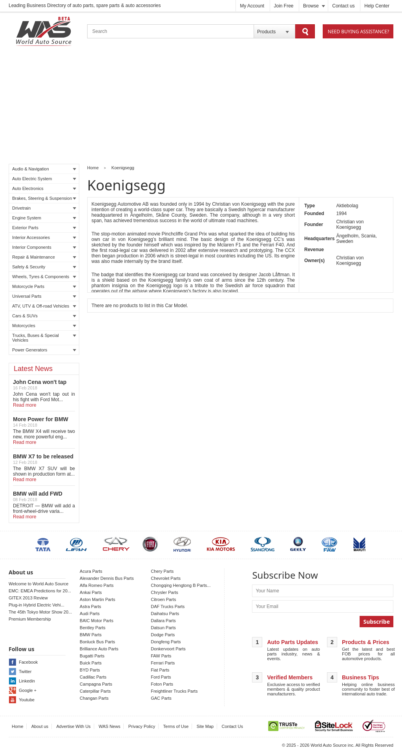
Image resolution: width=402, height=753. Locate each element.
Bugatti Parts (92, 655)
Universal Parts (44, 296)
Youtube (27, 699)
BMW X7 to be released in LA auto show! (43, 459)
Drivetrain (44, 208)
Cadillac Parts (93, 677)
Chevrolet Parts (166, 578)
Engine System (44, 217)
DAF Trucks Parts (168, 606)
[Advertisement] (201, 106)
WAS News (109, 726)
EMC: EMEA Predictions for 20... (40, 590)
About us (39, 726)
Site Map (205, 726)
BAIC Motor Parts (96, 620)
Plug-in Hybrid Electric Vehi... (36, 605)
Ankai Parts (91, 592)
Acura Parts (91, 571)
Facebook (28, 662)
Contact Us (232, 726)
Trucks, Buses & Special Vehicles (44, 337)
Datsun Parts (163, 627)
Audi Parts (90, 613)
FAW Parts (161, 655)
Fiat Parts (160, 670)
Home (93, 167)
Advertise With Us (73, 726)
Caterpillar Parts (95, 691)
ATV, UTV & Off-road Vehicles (44, 306)
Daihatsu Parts (165, 613)
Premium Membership (30, 619)
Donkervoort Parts (168, 648)
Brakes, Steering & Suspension (44, 198)
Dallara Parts (163, 620)
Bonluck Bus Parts (97, 641)
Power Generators (44, 350)
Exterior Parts (44, 227)
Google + (28, 690)
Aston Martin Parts (97, 599)
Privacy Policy (141, 726)
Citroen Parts (163, 599)
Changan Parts (94, 698)
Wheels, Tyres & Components (44, 276)
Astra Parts (90, 606)
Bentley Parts (92, 627)
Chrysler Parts (164, 592)
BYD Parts (90, 670)
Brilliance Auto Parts (99, 648)
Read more (24, 405)
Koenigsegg (122, 167)
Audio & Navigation (44, 169)
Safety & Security (44, 266)
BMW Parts (91, 634)
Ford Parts (161, 677)
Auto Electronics (44, 188)
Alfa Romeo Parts (96, 585)
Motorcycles (44, 325)
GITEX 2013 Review (28, 598)
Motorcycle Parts (44, 286)
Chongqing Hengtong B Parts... (180, 585)
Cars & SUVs (44, 315)
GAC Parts (161, 698)
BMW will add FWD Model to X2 (37, 497)
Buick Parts (91, 663)
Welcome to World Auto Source (38, 583)
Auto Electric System (44, 178)
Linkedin (27, 681)
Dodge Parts (163, 634)
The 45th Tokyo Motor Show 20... (40, 612)
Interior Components (44, 247)
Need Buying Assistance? (358, 31)
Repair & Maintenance (44, 257)
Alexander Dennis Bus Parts (107, 578)
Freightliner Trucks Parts (174, 691)
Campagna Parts (96, 684)
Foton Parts (162, 684)
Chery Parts (162, 571)
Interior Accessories (44, 237)
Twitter (25, 671)
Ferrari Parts (163, 663)
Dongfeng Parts (166, 641)
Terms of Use (176, 726)
